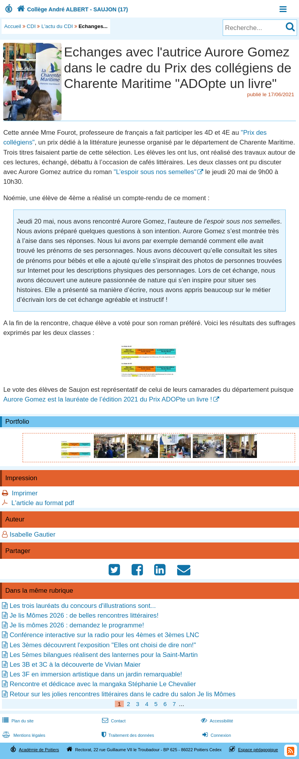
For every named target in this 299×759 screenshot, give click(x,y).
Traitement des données (127, 735)
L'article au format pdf (42, 503)
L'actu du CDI (57, 26)
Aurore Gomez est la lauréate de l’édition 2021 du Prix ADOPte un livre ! (107, 399)
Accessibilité (216, 720)
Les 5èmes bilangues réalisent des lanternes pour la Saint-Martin (104, 655)
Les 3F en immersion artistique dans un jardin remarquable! (96, 674)
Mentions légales (23, 735)
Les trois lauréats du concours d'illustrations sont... (83, 605)
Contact (113, 720)
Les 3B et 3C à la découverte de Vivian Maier (75, 664)
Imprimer (24, 493)
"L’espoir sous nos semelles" (155, 172)
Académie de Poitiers (39, 749)
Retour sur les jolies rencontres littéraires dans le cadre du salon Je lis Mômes (123, 694)
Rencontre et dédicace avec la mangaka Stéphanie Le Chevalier (103, 684)
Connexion (216, 735)
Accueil (12, 26)
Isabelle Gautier (33, 534)
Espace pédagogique (258, 749)
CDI (31, 26)
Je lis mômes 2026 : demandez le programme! (77, 625)
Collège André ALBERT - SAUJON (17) (71, 9)
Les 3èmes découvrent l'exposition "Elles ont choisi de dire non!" (103, 645)
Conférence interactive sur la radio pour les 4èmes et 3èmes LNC (104, 635)
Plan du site (17, 720)
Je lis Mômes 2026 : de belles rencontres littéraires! (84, 615)
